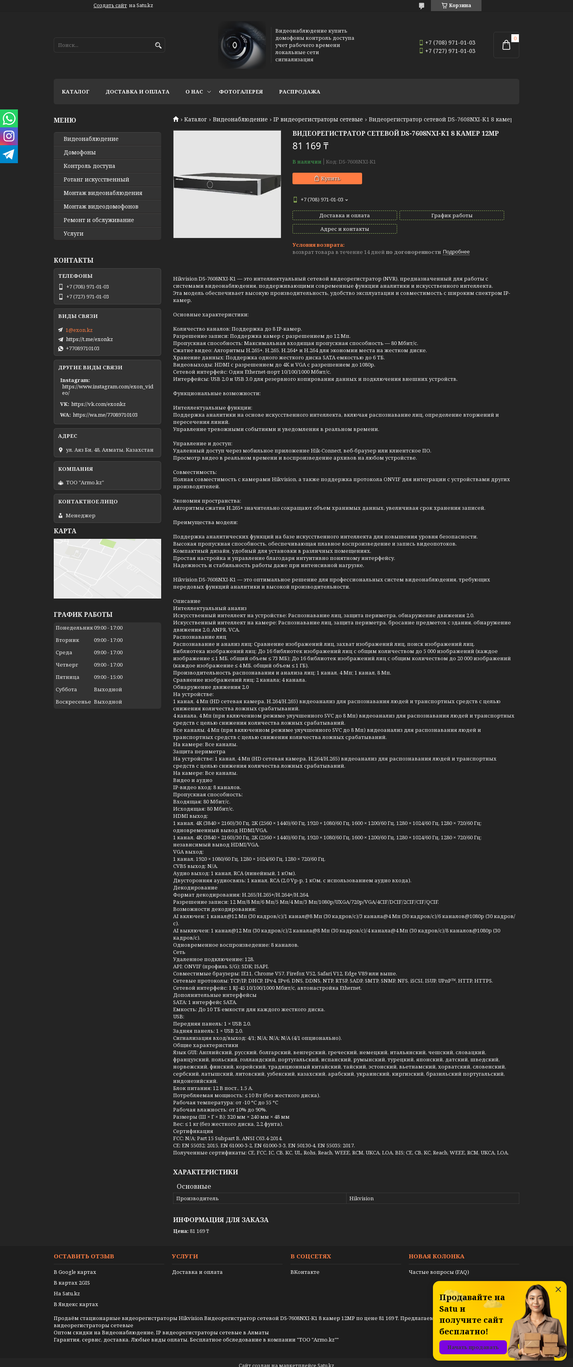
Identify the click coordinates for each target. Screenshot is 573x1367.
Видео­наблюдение (91, 138)
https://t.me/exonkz (89, 339)
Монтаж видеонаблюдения (103, 193)
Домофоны (80, 152)
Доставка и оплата (137, 91)
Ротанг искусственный (96, 179)
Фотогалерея (241, 91)
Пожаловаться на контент (306, 1359)
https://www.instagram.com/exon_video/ (107, 389)
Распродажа (299, 91)
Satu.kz (326, 1352)
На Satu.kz (67, 1279)
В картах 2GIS (72, 1269)
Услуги (74, 233)
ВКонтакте (305, 1258)
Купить (331, 178)
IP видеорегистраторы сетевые (318, 119)
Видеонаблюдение (240, 119)
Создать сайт (110, 5)
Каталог (76, 91)
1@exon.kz (79, 330)
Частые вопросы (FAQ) (439, 1258)
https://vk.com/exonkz (98, 404)
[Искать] (158, 46)
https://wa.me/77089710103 (105, 414)
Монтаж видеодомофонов (101, 206)
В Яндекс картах (76, 1290)
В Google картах (75, 1258)
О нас (194, 91)
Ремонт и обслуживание (99, 220)
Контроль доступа (89, 166)
